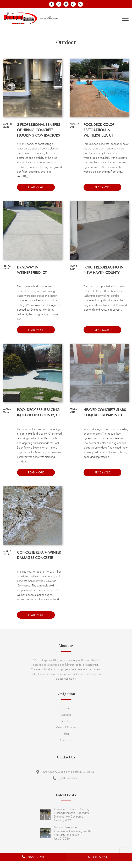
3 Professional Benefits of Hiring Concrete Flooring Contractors (38, 130)
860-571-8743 (33, 857)
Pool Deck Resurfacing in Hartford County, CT (38, 412)
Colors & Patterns (66, 727)
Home (66, 708)
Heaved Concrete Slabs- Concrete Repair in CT (105, 412)
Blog (66, 734)
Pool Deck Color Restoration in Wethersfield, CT (99, 130)
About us (66, 721)
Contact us (66, 740)
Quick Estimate (99, 857)
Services (66, 715)
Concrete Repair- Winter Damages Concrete (39, 555)
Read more (36, 187)
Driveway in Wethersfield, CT (31, 270)
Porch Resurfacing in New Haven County (104, 270)
